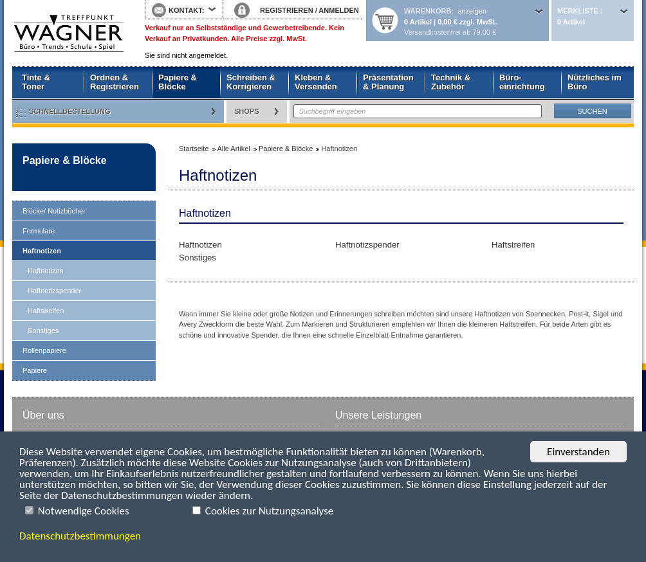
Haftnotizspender (54, 291)
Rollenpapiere (44, 350)
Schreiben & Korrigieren (250, 82)
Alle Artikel (233, 148)
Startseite (68, 33)
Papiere (35, 370)
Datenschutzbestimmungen (80, 536)
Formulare (39, 231)
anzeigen (471, 11)
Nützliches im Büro (595, 82)
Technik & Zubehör (450, 82)
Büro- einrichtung (522, 82)
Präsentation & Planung (388, 82)
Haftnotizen (42, 251)
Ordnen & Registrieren (114, 82)
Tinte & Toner (36, 82)
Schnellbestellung (70, 111)
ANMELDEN (338, 10)
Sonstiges (43, 330)
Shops (246, 111)
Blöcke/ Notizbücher (54, 211)
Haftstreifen (46, 310)
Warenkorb (427, 11)
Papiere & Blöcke (177, 82)
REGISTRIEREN (286, 10)
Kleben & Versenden (316, 82)
